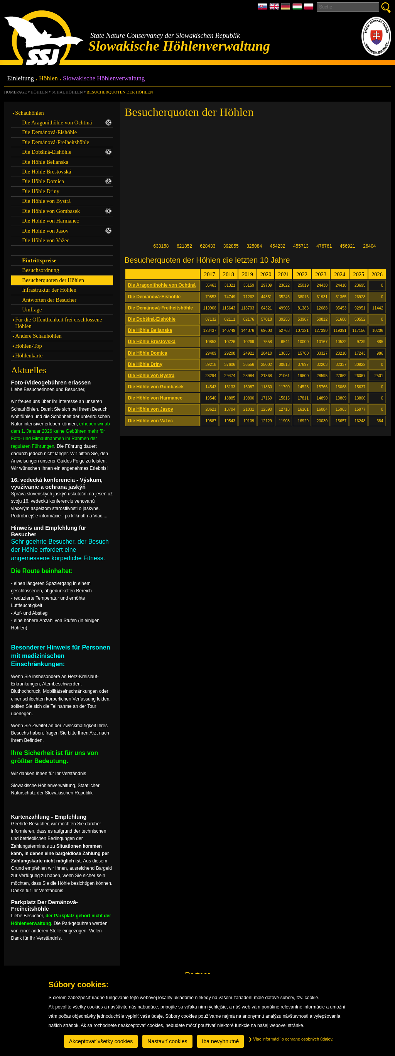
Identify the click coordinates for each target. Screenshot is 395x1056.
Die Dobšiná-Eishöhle (152, 319)
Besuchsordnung (40, 270)
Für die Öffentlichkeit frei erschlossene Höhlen (58, 322)
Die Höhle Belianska (150, 330)
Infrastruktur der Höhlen (49, 290)
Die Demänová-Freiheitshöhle (160, 308)
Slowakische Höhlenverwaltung (104, 78)
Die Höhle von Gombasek (156, 386)
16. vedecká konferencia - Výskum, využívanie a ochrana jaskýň (57, 483)
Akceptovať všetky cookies (101, 1041)
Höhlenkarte (28, 355)
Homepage (15, 92)
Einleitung (20, 78)
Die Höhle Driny (145, 364)
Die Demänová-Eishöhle (154, 296)
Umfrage (32, 309)
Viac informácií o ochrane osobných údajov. (290, 1039)
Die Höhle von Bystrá (151, 375)
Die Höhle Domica (147, 353)
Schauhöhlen (67, 92)
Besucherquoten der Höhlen (119, 92)
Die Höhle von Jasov (150, 409)
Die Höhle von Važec (150, 420)
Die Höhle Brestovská (152, 341)
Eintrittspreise (39, 260)
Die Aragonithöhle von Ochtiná (162, 285)
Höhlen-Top (28, 346)
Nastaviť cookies (167, 1041)
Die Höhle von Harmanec (155, 398)
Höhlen (48, 78)
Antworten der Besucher (49, 300)
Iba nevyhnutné (220, 1041)
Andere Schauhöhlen (38, 336)
